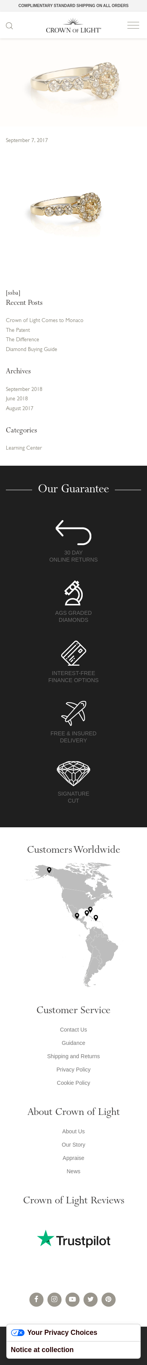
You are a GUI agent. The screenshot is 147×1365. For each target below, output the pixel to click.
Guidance (73, 1043)
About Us (73, 1131)
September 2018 (24, 390)
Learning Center (24, 448)
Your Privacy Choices (54, 1332)
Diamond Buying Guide (31, 350)
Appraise (73, 1158)
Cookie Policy (73, 1083)
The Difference (22, 340)
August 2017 (19, 409)
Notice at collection (42, 1350)
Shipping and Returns (73, 1056)
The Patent (18, 330)
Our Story (73, 1145)
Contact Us (73, 1029)
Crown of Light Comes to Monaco (44, 321)
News (73, 1171)
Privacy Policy (73, 1069)
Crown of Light (73, 25)
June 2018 (17, 399)
